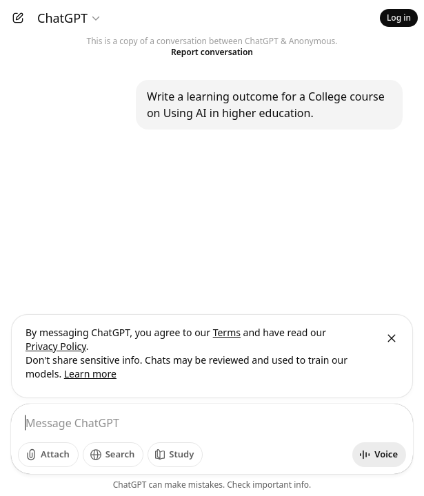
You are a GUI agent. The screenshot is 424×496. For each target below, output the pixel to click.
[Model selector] (69, 18)
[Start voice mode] (379, 454)
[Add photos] (48, 454)
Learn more (90, 373)
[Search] (113, 454)
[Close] (391, 338)
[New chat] (18, 18)
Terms (227, 332)
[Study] (175, 454)
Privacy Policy (56, 346)
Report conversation (212, 52)
